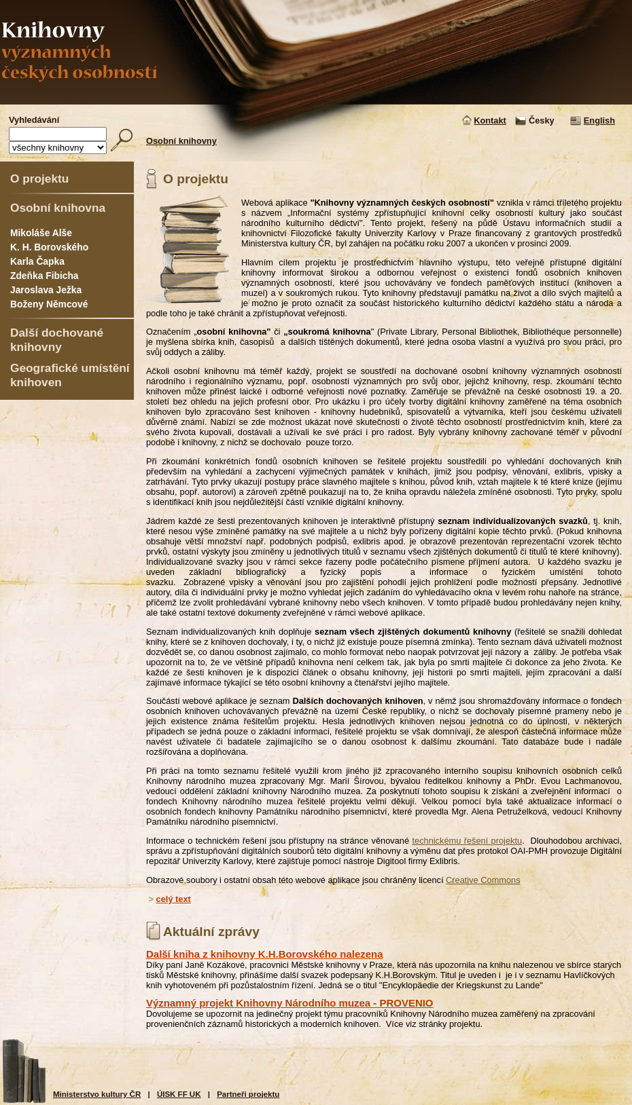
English (599, 120)
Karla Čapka (37, 261)
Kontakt (490, 120)
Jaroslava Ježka (46, 289)
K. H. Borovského (49, 247)
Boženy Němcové (49, 304)
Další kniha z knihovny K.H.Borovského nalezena (264, 954)
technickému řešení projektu (467, 841)
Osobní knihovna (57, 207)
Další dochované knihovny (56, 340)
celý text (173, 899)
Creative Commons (483, 880)
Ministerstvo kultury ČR (97, 1094)
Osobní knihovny (181, 141)
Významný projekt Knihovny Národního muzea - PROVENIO (290, 1003)
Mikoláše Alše (41, 232)
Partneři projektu (248, 1094)
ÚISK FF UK (179, 1094)
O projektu (39, 178)
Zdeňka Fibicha (44, 275)
